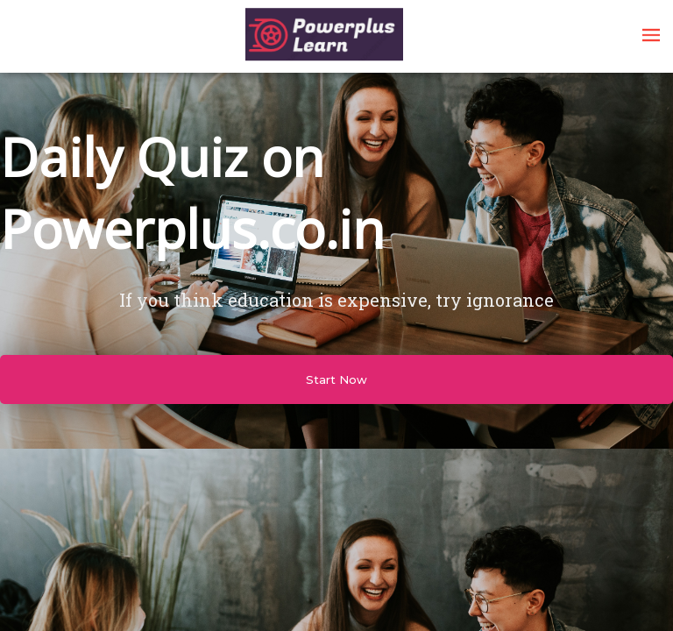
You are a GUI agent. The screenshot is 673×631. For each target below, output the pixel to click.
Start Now (336, 379)
